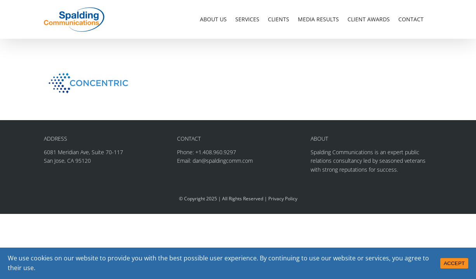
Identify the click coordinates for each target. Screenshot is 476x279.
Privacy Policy (282, 198)
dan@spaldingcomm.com (223, 160)
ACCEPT (454, 263)
